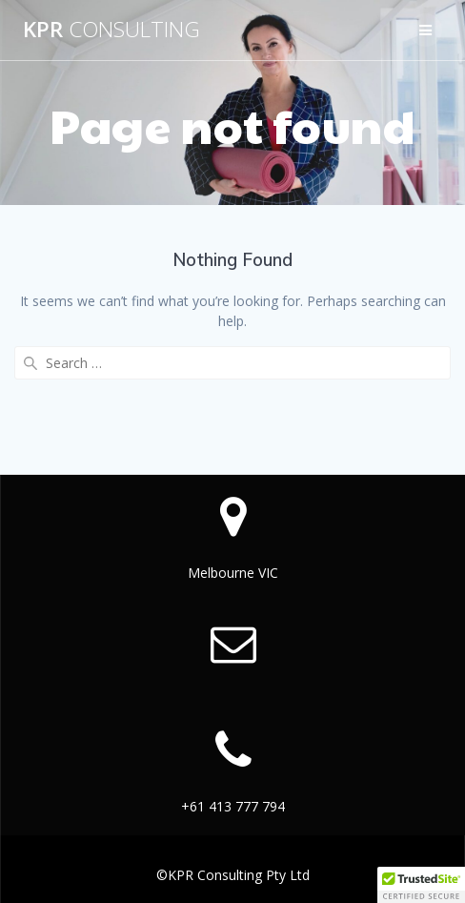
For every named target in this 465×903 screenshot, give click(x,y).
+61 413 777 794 (233, 806)
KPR (111, 29)
